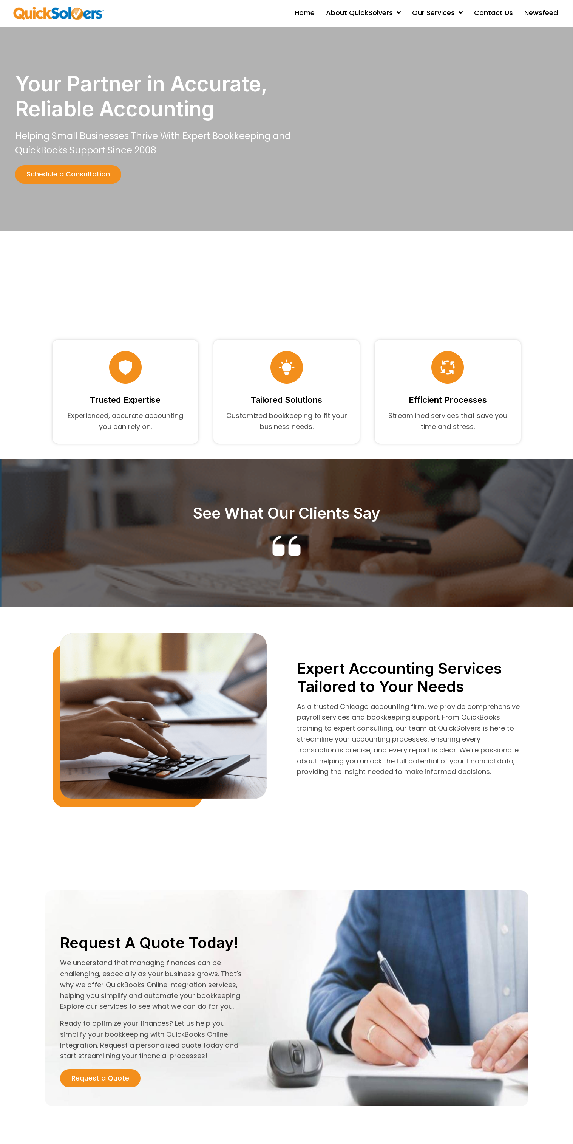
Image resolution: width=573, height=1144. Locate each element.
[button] (68, 174)
